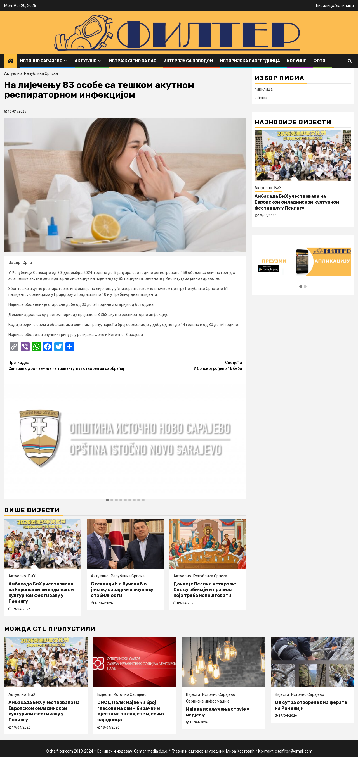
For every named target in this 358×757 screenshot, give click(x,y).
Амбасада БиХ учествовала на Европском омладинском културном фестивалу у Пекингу (41, 592)
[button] (107, 500)
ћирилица (325, 5)
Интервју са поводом (188, 61)
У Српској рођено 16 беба (183, 365)
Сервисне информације (208, 701)
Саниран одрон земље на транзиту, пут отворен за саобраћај (66, 365)
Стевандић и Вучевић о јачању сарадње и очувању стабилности (122, 589)
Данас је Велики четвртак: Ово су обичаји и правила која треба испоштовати (204, 589)
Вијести (104, 694)
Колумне (296, 61)
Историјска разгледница (250, 61)
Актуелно (85, 61)
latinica (261, 98)
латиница (345, 5)
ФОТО (319, 61)
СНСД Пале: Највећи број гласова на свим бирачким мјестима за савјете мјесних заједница (131, 711)
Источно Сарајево (41, 61)
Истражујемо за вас (132, 61)
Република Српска (41, 73)
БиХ (32, 576)
